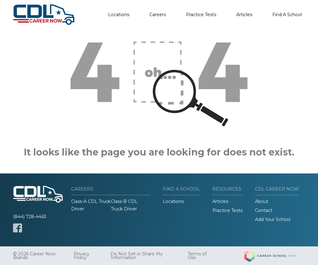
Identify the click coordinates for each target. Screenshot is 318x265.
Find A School (287, 14)
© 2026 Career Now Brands (34, 255)
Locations (118, 14)
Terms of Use (197, 255)
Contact (263, 210)
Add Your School (272, 219)
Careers (157, 14)
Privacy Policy (81, 255)
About (261, 201)
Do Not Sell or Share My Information (137, 255)
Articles (244, 14)
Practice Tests (201, 14)
